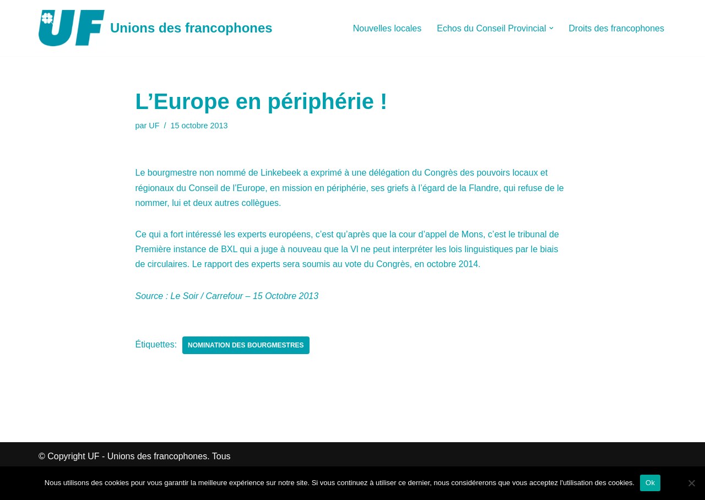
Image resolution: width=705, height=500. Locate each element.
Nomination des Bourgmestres (245, 345)
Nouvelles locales (387, 28)
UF (154, 125)
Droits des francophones (616, 28)
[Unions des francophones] (156, 28)
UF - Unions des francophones (147, 456)
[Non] (691, 482)
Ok (650, 483)
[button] (551, 28)
